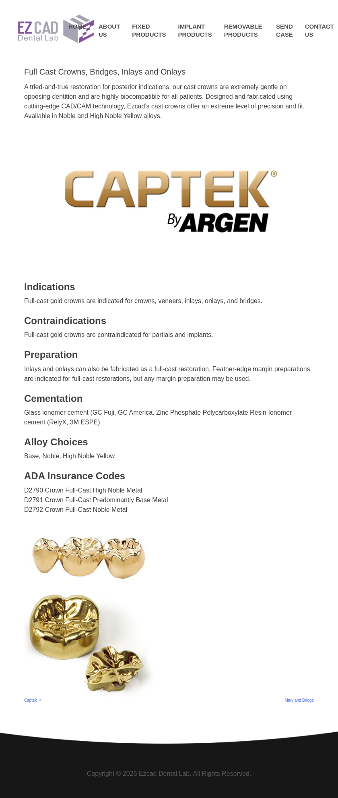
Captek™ (32, 700)
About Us (109, 30)
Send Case (284, 30)
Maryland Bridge (299, 700)
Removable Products (243, 30)
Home (77, 26)
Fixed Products (149, 30)
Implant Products (195, 30)
